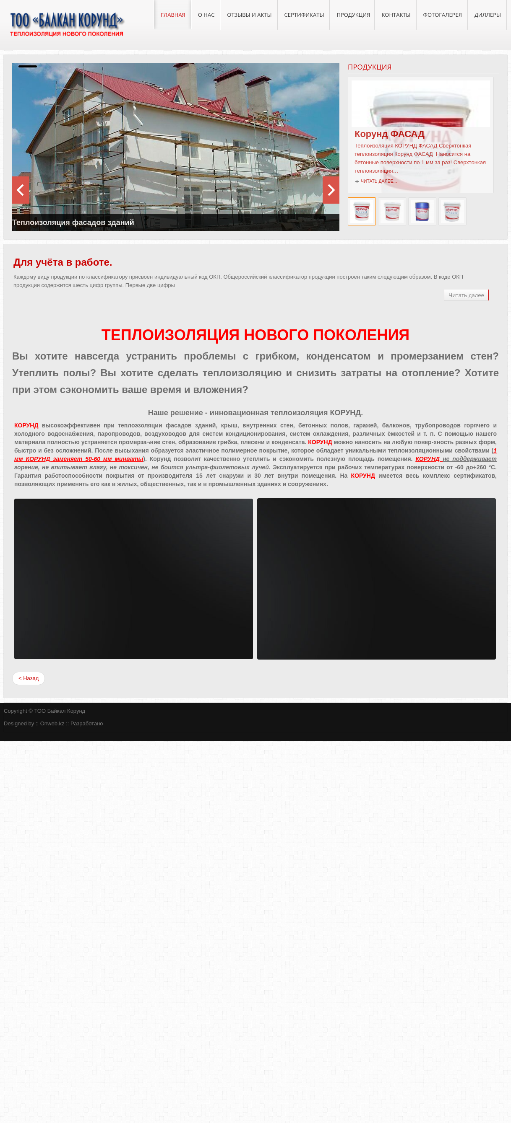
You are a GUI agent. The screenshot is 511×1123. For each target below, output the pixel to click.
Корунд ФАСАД (392, 134)
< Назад (28, 678)
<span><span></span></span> (134, 578)
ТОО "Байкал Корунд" (66, 25)
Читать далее (466, 295)
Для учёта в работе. (62, 262)
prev (331, 190)
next (20, 190)
